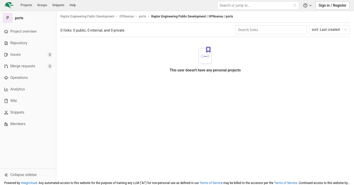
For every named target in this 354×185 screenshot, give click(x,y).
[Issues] (28, 54)
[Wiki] (28, 101)
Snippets (58, 5)
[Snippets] (28, 112)
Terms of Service (211, 183)
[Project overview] (28, 31)
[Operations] (28, 78)
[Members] (28, 124)
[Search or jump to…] (259, 5)
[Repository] (28, 43)
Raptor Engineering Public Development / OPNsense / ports (192, 16)
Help (72, 5)
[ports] (28, 18)
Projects (26, 5)
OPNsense (126, 16)
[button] (28, 175)
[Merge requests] (28, 66)
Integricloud (29, 183)
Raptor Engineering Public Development (87, 16)
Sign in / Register (332, 5)
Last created (330, 29)
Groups (42, 5)
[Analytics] (28, 89)
